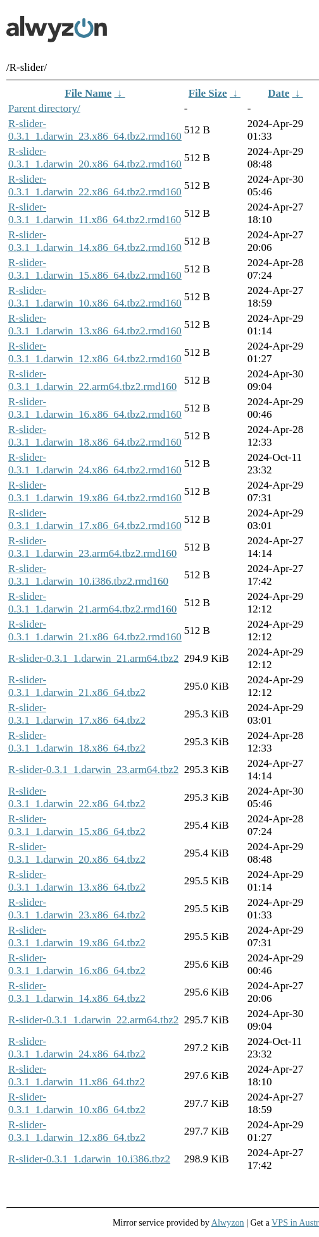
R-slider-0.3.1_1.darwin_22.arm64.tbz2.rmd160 (92, 380)
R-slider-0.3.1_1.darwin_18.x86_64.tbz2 (77, 741)
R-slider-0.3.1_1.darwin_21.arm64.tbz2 (93, 658)
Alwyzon (227, 1222)
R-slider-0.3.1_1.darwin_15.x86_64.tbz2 (77, 825)
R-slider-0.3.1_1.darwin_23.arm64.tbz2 (93, 770)
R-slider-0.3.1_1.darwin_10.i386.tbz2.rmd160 (88, 575)
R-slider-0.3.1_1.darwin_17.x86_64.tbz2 (77, 714)
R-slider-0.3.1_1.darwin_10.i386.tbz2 (89, 1159)
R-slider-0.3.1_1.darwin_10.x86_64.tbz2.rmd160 (95, 296)
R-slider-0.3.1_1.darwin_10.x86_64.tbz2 (77, 1103)
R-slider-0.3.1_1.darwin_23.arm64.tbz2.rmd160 (92, 547)
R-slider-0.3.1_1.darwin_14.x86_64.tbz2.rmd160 (95, 241)
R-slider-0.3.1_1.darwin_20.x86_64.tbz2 (77, 853)
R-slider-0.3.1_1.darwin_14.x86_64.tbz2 (77, 992)
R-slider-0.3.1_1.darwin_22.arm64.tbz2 (93, 1020)
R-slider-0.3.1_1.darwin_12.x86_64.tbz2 (77, 1131)
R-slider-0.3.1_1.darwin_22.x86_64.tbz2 (77, 797)
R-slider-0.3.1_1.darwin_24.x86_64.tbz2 (77, 1047)
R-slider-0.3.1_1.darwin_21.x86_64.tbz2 (77, 686)
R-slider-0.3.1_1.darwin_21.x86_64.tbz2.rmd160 (95, 630)
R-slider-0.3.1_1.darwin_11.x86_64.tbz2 (76, 1075)
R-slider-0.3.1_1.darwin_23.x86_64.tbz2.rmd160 (95, 130)
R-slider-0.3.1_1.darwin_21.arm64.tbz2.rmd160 (92, 602)
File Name (88, 93)
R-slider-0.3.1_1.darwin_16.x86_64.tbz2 (77, 964)
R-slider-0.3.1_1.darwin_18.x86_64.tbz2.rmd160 (95, 436)
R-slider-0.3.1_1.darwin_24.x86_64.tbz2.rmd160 (95, 463)
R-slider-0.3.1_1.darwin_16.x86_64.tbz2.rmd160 (95, 408)
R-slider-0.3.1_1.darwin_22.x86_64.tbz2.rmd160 (95, 185)
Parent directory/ (44, 108)
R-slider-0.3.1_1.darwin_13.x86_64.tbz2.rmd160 (95, 324)
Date (278, 93)
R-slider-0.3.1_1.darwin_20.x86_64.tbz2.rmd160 (95, 157)
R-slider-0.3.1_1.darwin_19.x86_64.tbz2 (77, 936)
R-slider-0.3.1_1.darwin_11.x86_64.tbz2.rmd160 (94, 213)
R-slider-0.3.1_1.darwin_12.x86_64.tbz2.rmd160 (95, 352)
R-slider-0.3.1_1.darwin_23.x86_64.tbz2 (77, 908)
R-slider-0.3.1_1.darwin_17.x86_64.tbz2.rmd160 (95, 519)
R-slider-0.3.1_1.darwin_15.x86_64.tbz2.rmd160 (95, 269)
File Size (208, 93)
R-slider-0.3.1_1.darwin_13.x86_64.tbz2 (77, 880)
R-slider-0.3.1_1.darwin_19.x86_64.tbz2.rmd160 (95, 491)
